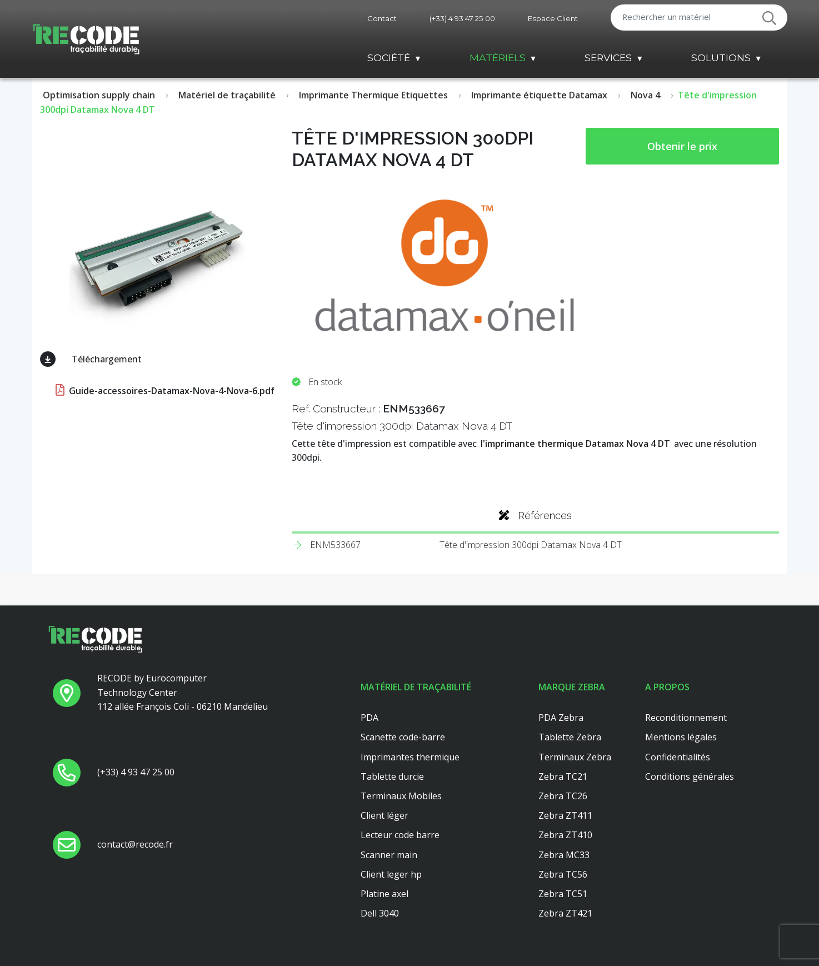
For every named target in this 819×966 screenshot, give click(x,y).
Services (608, 57)
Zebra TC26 (562, 796)
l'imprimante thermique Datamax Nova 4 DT (575, 443)
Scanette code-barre (403, 737)
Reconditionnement (686, 717)
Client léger (384, 815)
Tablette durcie (392, 776)
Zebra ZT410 (565, 835)
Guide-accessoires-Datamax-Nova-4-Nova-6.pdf (163, 391)
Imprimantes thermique (410, 757)
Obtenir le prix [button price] (682, 146)
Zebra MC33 (564, 855)
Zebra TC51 (562, 894)
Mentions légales (681, 737)
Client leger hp (391, 874)
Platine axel (384, 894)
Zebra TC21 (562, 776)
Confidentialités (677, 757)
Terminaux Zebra (574, 757)
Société (388, 57)
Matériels (498, 57)
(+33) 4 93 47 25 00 (462, 18)
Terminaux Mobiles (401, 796)
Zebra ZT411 (565, 815)
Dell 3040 (380, 913)
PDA (369, 717)
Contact (382, 18)
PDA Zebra (560, 717)
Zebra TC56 (562, 874)
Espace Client (553, 18)
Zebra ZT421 (565, 913)
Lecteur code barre (400, 835)
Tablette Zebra (569, 737)
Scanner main (389, 855)
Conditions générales (689, 776)
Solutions (721, 57)
